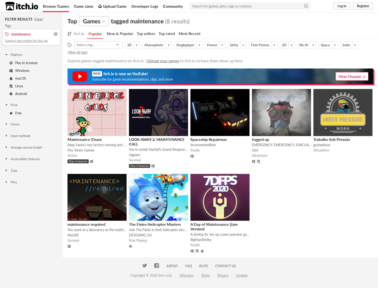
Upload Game (112, 6)
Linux (16, 86)
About (172, 266)
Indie (346, 45)
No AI (303, 45)
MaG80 (73, 235)
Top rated (167, 33)
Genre (12, 124)
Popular (95, 33)
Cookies (242, 275)
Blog (203, 266)
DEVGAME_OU (140, 235)
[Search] (305, 6)
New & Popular (120, 33)
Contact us (225, 266)
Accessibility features (22, 159)
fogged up (260, 139)
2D (284, 45)
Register (363, 6)
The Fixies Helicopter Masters (155, 224)
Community (173, 6)
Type (11, 170)
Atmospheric (154, 45)
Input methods (18, 136)
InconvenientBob (203, 145)
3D (129, 45)
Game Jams (83, 6)
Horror (212, 45)
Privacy (223, 275)
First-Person (260, 45)
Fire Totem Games (81, 150)
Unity (234, 45)
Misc (11, 182)
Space (325, 45)
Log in (342, 6)
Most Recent (190, 33)
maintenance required (86, 224)
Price (11, 105)
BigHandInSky (200, 240)
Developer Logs (144, 6)
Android (18, 94)
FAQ (188, 266)
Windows (19, 71)
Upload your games (163, 60)
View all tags (77, 52)
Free (15, 113)
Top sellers (146, 33)
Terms (205, 275)
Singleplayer (185, 45)
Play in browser (23, 63)
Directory (187, 275)
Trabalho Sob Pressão (331, 139)
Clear (38, 19)
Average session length (23, 147)
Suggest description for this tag (26, 41)
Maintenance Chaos (85, 139)
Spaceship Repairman (208, 139)
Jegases (134, 155)
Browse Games (56, 6)
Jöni (255, 150)
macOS (17, 78)
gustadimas (321, 145)
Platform (13, 55)
